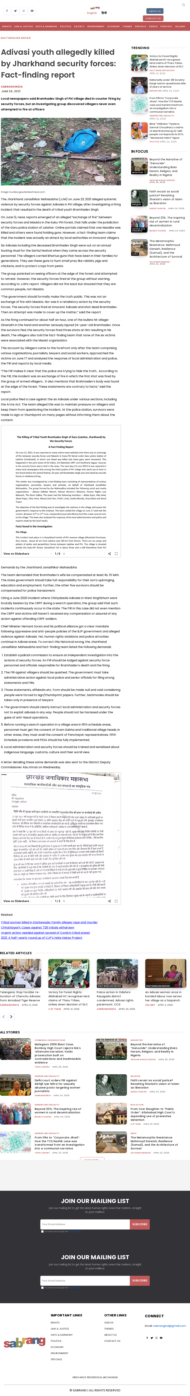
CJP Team (54, 1009)
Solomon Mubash (160, 260)
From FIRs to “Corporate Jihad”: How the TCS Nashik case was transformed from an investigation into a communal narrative (167, 104)
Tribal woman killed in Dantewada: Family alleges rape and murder (49, 922)
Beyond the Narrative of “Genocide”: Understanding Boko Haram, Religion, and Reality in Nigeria (166, 165)
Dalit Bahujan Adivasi (16, 38)
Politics (154, 140)
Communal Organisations (50, 1040)
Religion (136, 203)
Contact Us (153, 18)
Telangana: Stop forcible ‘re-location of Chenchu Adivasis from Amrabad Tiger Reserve (20, 996)
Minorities (156, 90)
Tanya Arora (42, 1067)
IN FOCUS (139, 150)
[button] (183, 4)
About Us (155, 11)
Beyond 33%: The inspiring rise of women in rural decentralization (167, 220)
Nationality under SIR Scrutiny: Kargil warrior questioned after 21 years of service (168, 83)
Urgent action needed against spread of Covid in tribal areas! (45, 933)
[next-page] (11, 1017)
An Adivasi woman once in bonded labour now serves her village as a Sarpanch (163, 996)
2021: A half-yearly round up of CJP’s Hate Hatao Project (41, 938)
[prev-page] (3, 1017)
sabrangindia (9, 1005)
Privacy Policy (74, 1231)
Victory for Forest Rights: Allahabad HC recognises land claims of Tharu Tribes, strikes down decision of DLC (167, 61)
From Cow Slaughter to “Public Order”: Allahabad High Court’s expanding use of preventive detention (153, 1114)
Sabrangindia (12, 87)
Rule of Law (137, 1104)
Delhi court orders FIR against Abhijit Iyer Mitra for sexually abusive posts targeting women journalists (57, 1085)
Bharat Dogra (158, 229)
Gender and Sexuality (162, 115)
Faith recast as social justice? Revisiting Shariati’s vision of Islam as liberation (166, 196)
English (92, 13)
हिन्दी (104, 13)
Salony (150, 1005)
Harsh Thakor (158, 207)
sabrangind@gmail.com (169, 1326)
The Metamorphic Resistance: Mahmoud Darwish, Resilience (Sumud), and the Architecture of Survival (166, 247)
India (135, 252)
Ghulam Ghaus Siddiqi (162, 178)
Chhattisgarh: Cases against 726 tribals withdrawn (37, 927)
